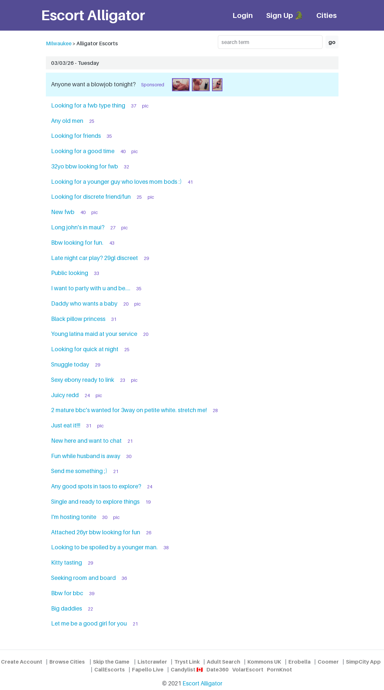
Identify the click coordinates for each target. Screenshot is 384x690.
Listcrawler (152, 661)
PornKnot (279, 669)
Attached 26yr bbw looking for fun (95, 532)
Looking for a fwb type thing (88, 105)
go (332, 42)
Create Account (21, 661)
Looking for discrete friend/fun (91, 196)
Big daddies (66, 608)
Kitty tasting (66, 562)
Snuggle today (70, 364)
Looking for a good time (82, 151)
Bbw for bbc (67, 593)
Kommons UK (264, 661)
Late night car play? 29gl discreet (94, 257)
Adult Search (223, 661)
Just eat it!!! (65, 425)
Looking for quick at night (84, 349)
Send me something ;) (79, 470)
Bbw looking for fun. (77, 242)
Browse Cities (67, 661)
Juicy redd (65, 395)
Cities (326, 15)
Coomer (328, 661)
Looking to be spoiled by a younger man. (104, 547)
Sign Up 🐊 (284, 15)
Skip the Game (111, 661)
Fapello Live (148, 669)
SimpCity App (363, 661)
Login (242, 15)
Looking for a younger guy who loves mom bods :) (116, 181)
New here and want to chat (86, 440)
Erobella (299, 661)
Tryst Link (187, 661)
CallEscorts (109, 669)
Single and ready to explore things (95, 501)
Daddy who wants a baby (84, 303)
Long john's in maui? (77, 227)
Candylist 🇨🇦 (187, 669)
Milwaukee (59, 43)
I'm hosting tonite (73, 516)
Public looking (69, 272)
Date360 (217, 669)
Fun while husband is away (85, 456)
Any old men (67, 120)
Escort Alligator (202, 683)
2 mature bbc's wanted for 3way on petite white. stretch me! (129, 410)
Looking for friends (76, 135)
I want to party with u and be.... (90, 288)
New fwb (62, 211)
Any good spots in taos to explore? (96, 486)
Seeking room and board (83, 577)
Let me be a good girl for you (89, 623)
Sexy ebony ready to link (82, 379)
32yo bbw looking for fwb (84, 166)
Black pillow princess (78, 318)
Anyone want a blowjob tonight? (93, 84)
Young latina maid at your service (94, 333)
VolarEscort (247, 669)
